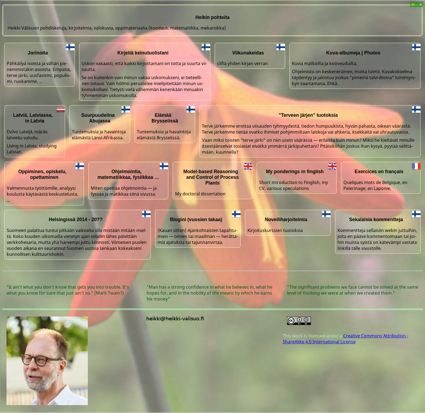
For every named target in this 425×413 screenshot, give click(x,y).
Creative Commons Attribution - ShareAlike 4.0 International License (345, 339)
